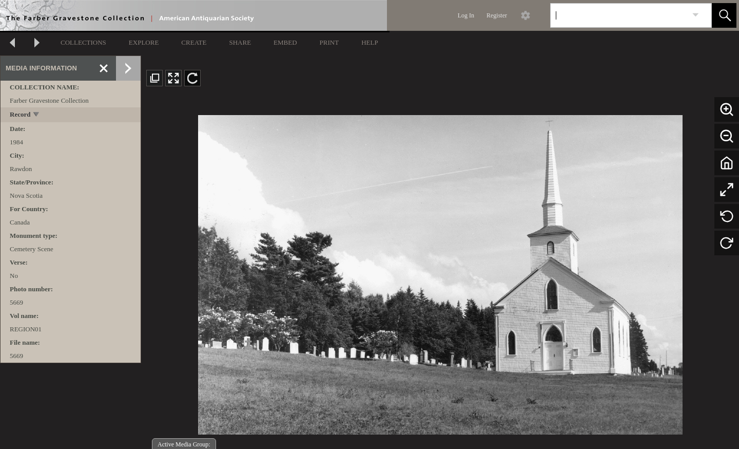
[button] (724, 15)
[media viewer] (440, 272)
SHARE (240, 42)
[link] (695, 15)
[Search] (619, 15)
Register (497, 15)
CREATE (193, 42)
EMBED (285, 42)
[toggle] (37, 115)
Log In (466, 15)
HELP (369, 42)
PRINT (329, 42)
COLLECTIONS (83, 42)
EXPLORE (144, 42)
